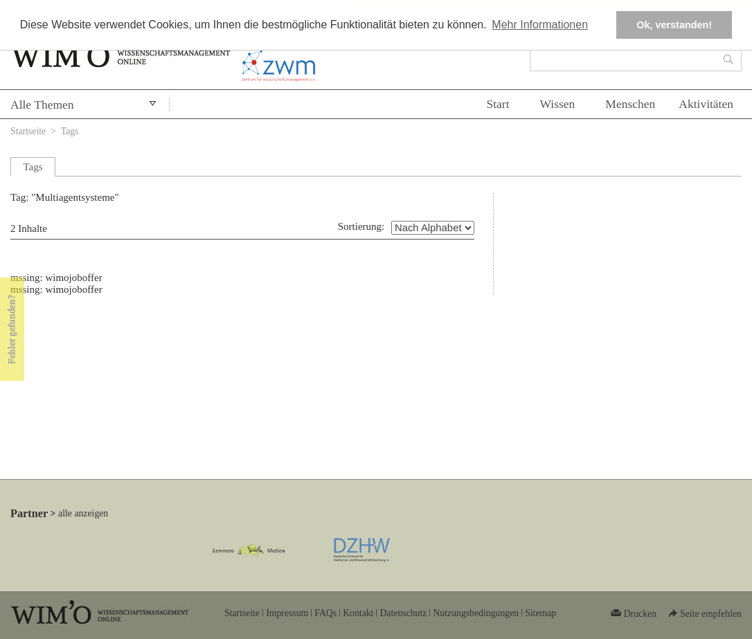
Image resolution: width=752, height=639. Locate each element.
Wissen (557, 104)
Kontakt (358, 613)
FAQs (325, 613)
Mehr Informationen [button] (540, 24)
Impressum (287, 613)
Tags (70, 131)
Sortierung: (361, 226)
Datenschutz (403, 613)
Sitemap (540, 613)
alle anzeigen (83, 513)
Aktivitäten (706, 104)
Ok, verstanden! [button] (674, 24)
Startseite (28, 131)
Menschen (630, 104)
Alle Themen (42, 104)
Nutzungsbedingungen (476, 613)
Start (497, 104)
